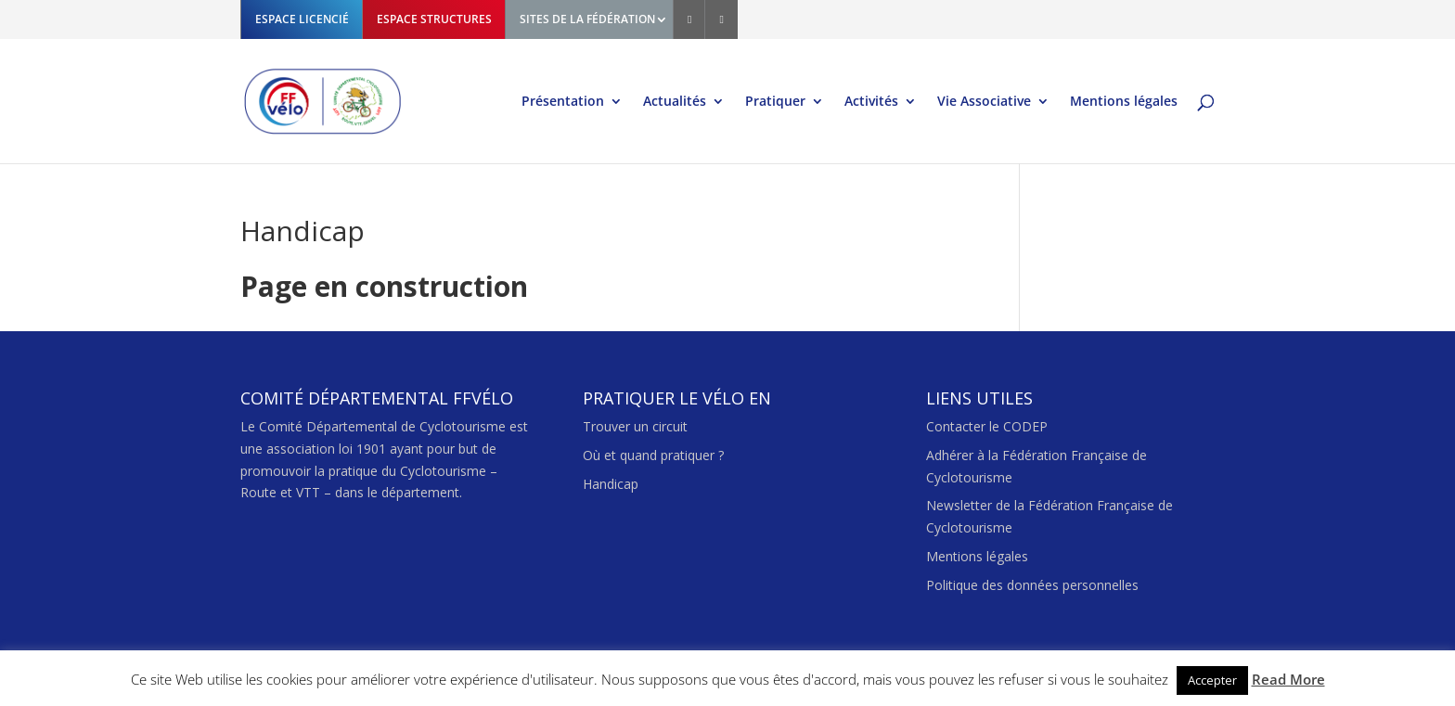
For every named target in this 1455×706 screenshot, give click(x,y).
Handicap (610, 484)
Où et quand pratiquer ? (653, 455)
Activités (871, 102)
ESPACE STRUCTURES (434, 19)
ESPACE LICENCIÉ (302, 19)
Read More (1288, 679)
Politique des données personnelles (1032, 585)
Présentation (562, 102)
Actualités (674, 102)
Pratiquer (775, 102)
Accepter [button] (1212, 680)
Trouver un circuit (635, 426)
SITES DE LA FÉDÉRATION (587, 19)
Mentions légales (1124, 102)
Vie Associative (984, 102)
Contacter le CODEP (987, 426)
